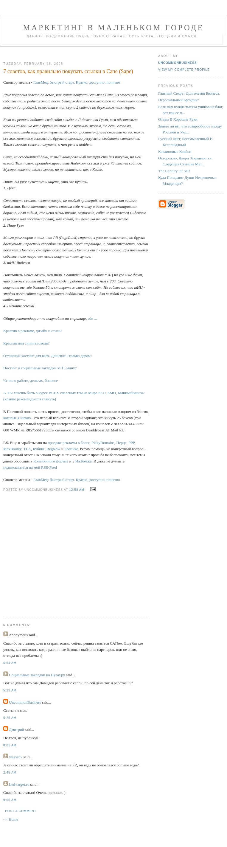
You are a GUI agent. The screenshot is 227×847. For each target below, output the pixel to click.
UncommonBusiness (25, 702)
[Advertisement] (59, 550)
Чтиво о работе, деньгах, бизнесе (30, 380)
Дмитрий (16, 729)
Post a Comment (20, 811)
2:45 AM (9, 772)
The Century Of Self (174, 171)
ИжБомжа (83, 461)
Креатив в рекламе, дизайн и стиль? (32, 330)
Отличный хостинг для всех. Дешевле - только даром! (47, 355)
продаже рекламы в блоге (68, 442)
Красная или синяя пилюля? (26, 343)
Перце (121, 442)
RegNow (53, 449)
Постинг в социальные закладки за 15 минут (40, 368)
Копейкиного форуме (50, 461)
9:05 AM (9, 800)
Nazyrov (15, 757)
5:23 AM (9, 690)
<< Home (10, 819)
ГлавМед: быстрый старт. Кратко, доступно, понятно (76, 82)
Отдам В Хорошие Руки (178, 119)
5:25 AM (9, 718)
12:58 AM (76, 489)
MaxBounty (12, 449)
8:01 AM (9, 745)
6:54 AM (9, 663)
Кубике (38, 449)
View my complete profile (184, 69)
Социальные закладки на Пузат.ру (37, 675)
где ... (92, 318)
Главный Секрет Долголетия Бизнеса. (189, 93)
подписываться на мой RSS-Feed (30, 467)
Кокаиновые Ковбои (174, 151)
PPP (131, 442)
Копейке (71, 449)
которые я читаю (17, 418)
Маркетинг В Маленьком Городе (113, 27)
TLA (27, 449)
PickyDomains (102, 442)
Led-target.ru (19, 784)
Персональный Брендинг (178, 100)
